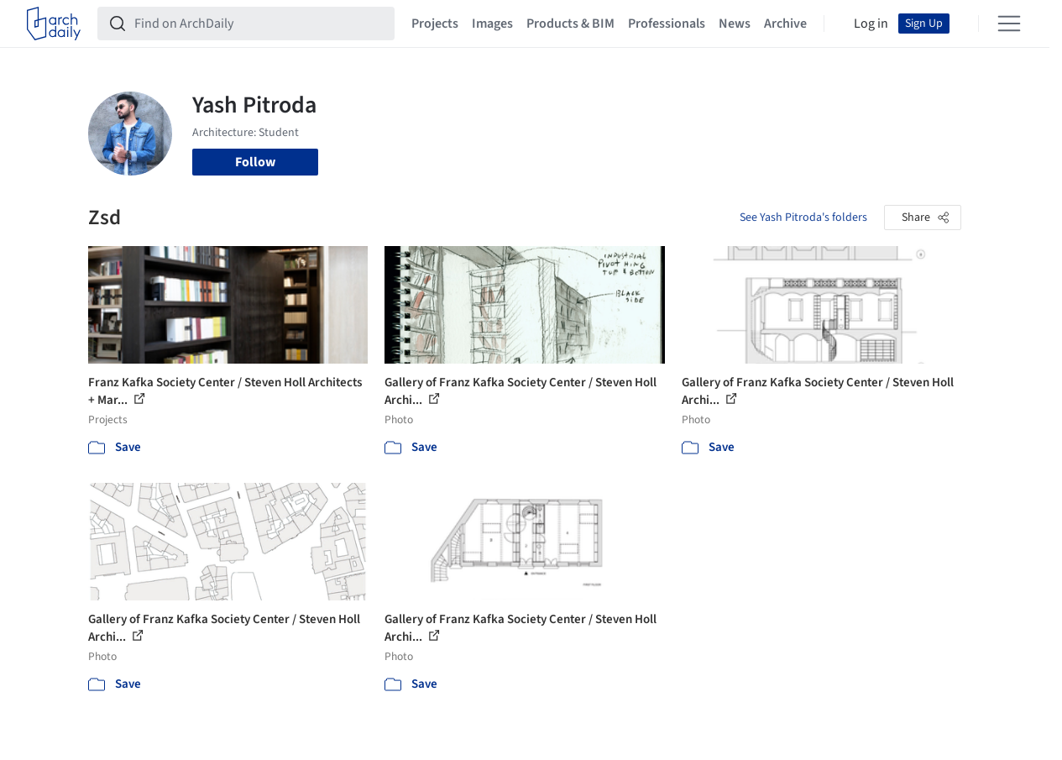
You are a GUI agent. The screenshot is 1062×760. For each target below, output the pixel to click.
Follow (255, 162)
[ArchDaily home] (54, 23)
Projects (434, 23)
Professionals (666, 23)
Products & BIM (570, 23)
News (735, 23)
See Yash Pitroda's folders (803, 217)
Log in (871, 23)
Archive (785, 23)
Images (492, 23)
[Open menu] (1009, 23)
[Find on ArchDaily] (259, 23)
